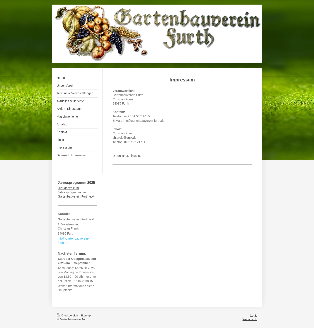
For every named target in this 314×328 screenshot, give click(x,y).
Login (253, 315)
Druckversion (68, 315)
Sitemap (85, 315)
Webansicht (249, 319)
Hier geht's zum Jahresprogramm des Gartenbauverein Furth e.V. (76, 192)
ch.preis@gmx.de (124, 137)
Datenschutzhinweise (127, 155)
